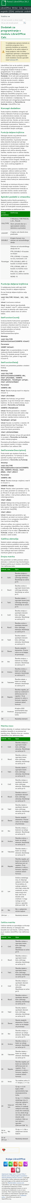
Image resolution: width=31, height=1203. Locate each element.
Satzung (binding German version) (12, 1177)
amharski (19, 11)
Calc (21, 7)
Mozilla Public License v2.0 (16, 1183)
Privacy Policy (21, 1174)
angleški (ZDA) (7, 11)
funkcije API (14, 60)
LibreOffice (5, 7)
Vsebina (4, 16)
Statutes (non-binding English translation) (14, 1176)
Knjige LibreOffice (15, 1158)
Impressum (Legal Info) (9, 1174)
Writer (15, 7)
